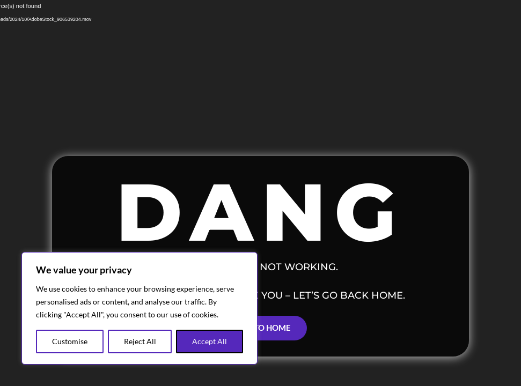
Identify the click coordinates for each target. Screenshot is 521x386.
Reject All (140, 341)
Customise (69, 341)
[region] (139, 308)
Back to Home (260, 327)
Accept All (209, 341)
